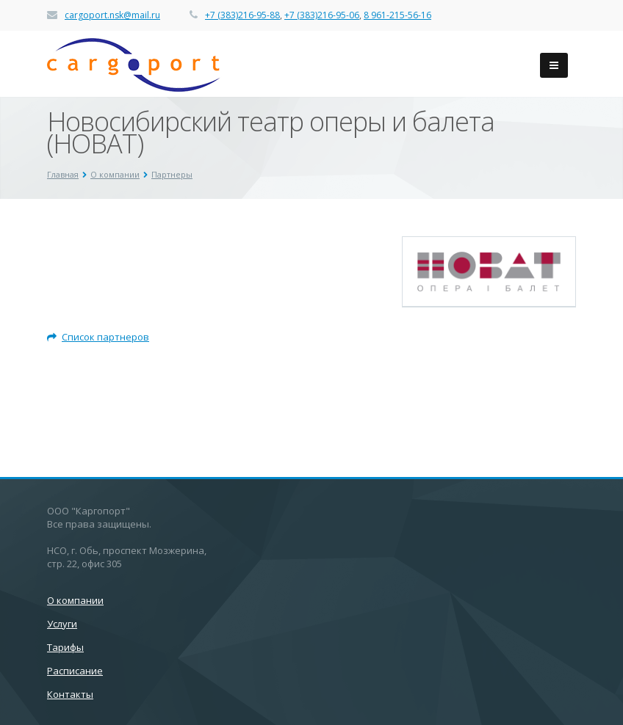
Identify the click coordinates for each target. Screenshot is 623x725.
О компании (75, 600)
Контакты (70, 694)
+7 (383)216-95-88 (242, 15)
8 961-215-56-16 (397, 15)
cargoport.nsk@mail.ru (112, 15)
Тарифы (65, 647)
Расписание (75, 670)
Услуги (62, 623)
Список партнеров (98, 336)
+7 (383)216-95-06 (321, 15)
